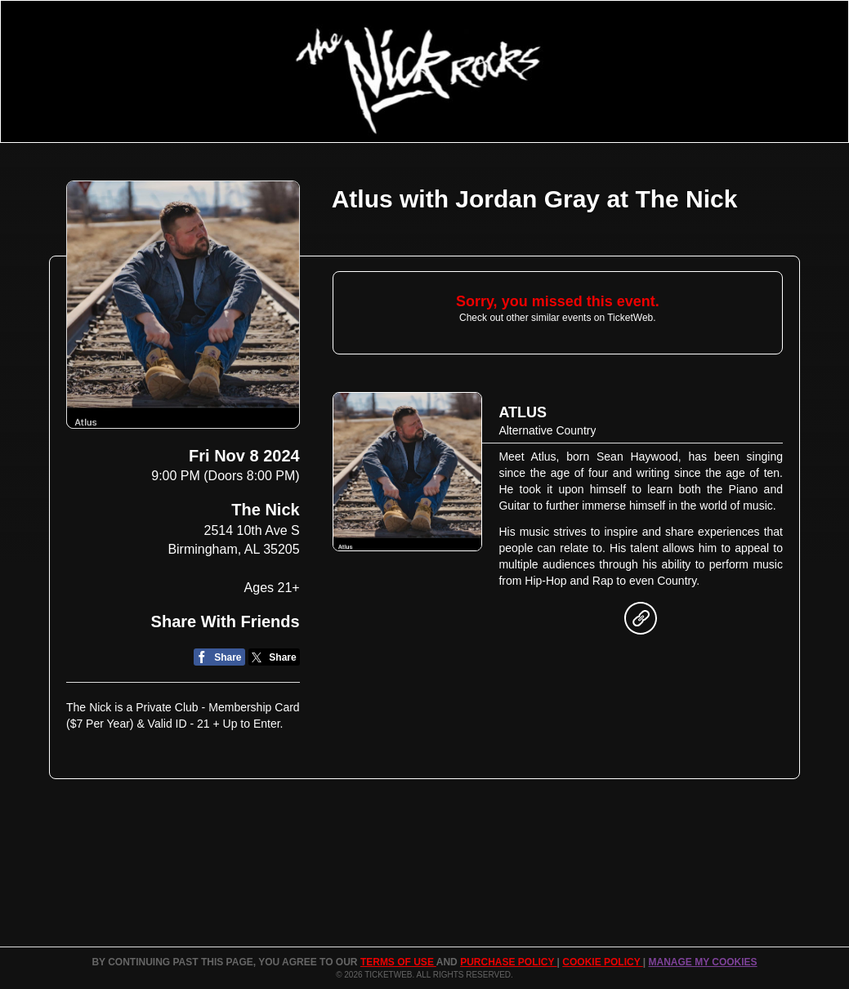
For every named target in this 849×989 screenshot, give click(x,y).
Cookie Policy (602, 962)
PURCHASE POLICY (508, 962)
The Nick (265, 510)
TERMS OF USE (398, 962)
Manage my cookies (702, 962)
